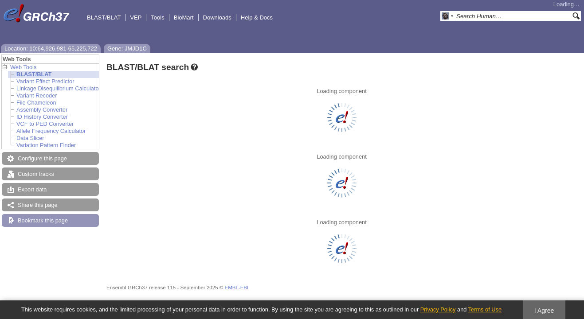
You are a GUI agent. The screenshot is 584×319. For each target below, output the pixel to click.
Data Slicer (30, 138)
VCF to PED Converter (45, 124)
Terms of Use (485, 309)
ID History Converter (42, 116)
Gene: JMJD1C (127, 48)
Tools (157, 17)
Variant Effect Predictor (45, 81)
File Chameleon (36, 102)
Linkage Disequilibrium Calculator (58, 88)
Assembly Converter (41, 109)
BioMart (184, 17)
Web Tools (23, 67)
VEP (135, 17)
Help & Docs (257, 17)
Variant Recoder (36, 95)
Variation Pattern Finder (46, 145)
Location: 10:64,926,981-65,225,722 (50, 48)
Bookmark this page (43, 220)
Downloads (217, 17)
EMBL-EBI (236, 287)
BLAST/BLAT (104, 17)
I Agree (544, 310)
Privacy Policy (438, 309)
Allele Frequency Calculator (51, 131)
